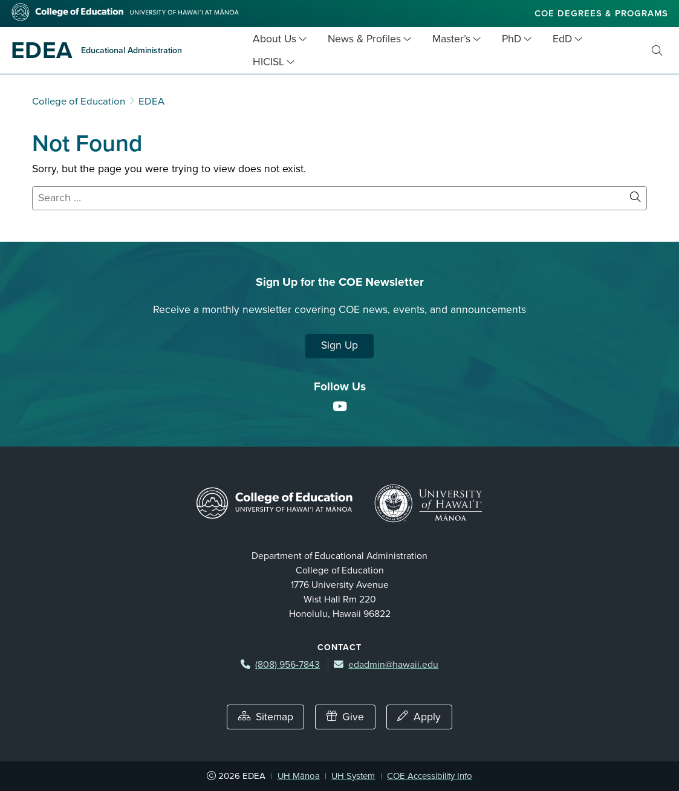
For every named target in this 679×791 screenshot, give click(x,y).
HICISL (268, 62)
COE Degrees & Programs (601, 13)
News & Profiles (364, 39)
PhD (511, 39)
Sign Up (339, 345)
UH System (353, 775)
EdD (562, 39)
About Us (274, 39)
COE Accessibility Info (429, 775)
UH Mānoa (299, 775)
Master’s (451, 39)
